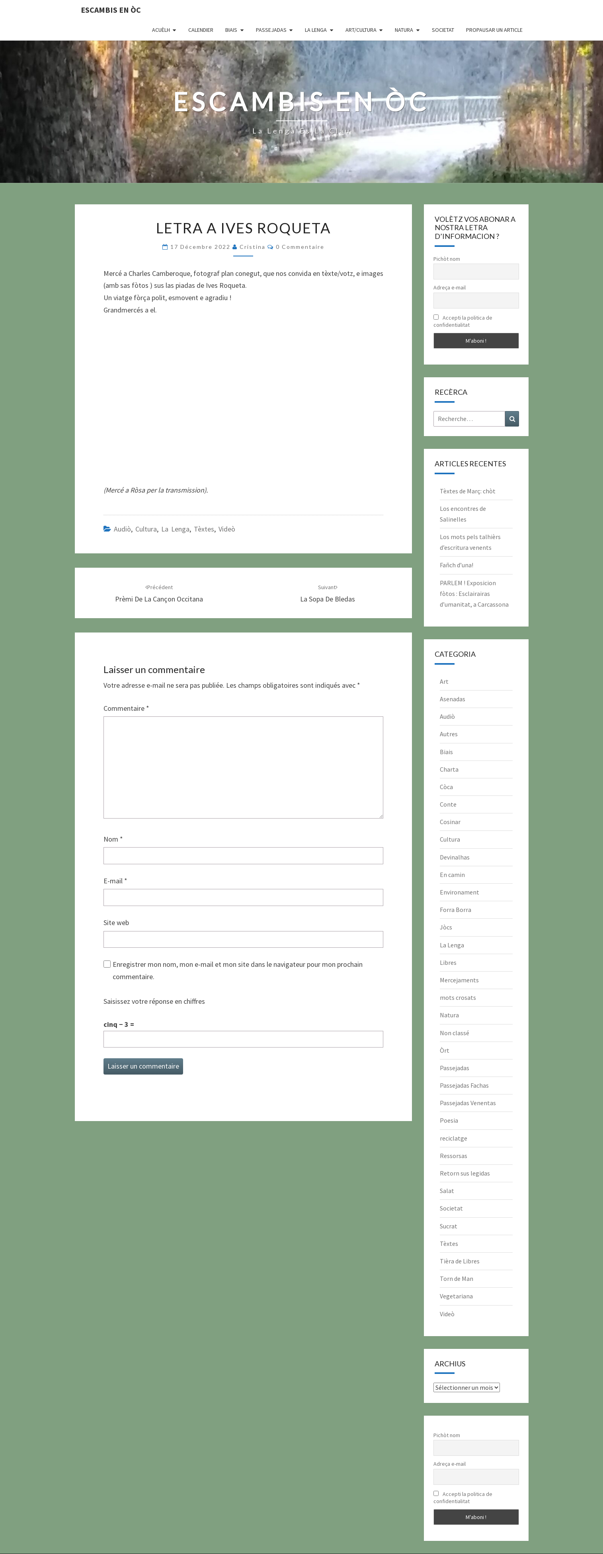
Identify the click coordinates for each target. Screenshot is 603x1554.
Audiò (122, 529)
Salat (447, 1191)
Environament (459, 892)
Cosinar (450, 822)
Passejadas (271, 29)
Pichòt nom (446, 258)
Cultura (146, 529)
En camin (452, 875)
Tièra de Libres (460, 1261)
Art (444, 681)
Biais (231, 29)
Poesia (449, 1120)
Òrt (444, 1050)
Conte (448, 804)
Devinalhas (455, 857)
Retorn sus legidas (465, 1173)
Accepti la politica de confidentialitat (462, 321)
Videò (227, 529)
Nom (113, 839)
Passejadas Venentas (468, 1103)
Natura (404, 29)
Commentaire (126, 708)
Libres (448, 962)
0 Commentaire (300, 246)
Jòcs (446, 927)
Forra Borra (455, 910)
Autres (449, 734)
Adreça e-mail (449, 287)
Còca (446, 787)
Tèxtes (204, 529)
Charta (449, 769)
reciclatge (453, 1138)
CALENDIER (200, 29)
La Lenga (316, 29)
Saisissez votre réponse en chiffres (154, 1001)
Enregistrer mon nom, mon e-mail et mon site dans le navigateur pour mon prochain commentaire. (238, 970)
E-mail (115, 880)
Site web (116, 922)
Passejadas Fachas (464, 1085)
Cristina (252, 246)
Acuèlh (161, 29)
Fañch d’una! (456, 565)
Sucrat (448, 1226)
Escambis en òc (111, 10)
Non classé (454, 1033)
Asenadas (452, 699)
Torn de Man (456, 1278)
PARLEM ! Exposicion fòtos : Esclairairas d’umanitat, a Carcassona (474, 593)
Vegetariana (456, 1296)
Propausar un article (494, 29)
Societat (443, 29)
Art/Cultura (361, 29)
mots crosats (458, 997)
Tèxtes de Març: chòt (468, 491)
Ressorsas (453, 1156)
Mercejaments (459, 980)
